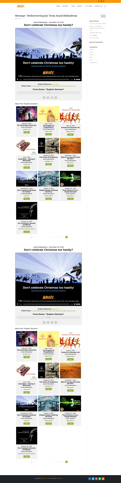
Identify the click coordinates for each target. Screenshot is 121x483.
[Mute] (75, 79)
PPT (49, 92)
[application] (48, 79)
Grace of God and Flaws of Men (97, 23)
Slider (90, 57)
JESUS (73, 6)
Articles (91, 49)
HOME (58, 6)
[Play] (17, 79)
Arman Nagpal (93, 35)
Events (91, 52)
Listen (26, 132)
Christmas (35, 86)
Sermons (91, 55)
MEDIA (79, 6)
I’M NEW (65, 6)
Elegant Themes (45, 478)
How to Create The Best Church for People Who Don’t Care (97, 28)
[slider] (46, 79)
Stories (91, 60)
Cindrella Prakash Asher (95, 33)
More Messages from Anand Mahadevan (51, 86)
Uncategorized (93, 62)
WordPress (60, 478)
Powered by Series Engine (75, 241)
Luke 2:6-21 (55, 84)
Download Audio (71, 86)
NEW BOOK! (99, 6)
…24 (63, 237)
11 (60, 237)
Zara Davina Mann (94, 38)
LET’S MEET (89, 6)
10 (57, 237)
